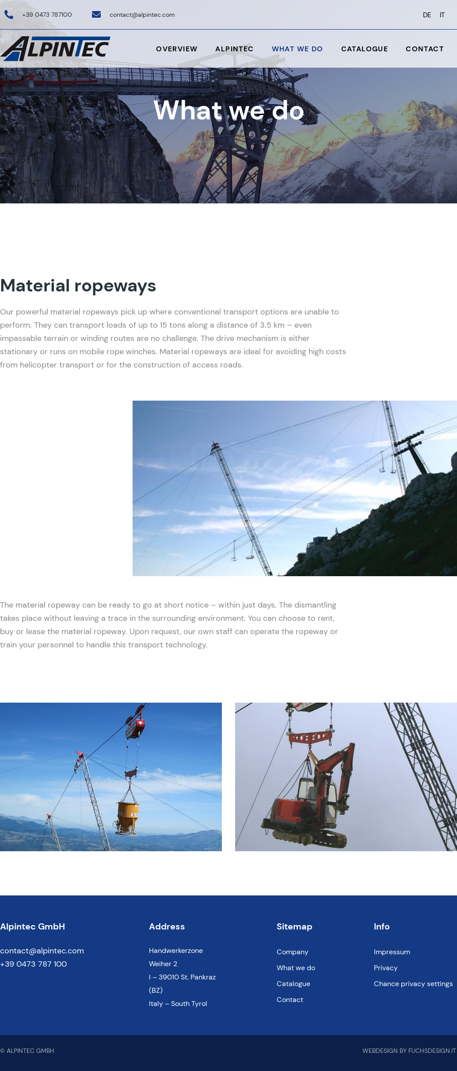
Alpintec (234, 49)
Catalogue (364, 49)
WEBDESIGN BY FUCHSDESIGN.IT (409, 1051)
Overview (177, 49)
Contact (425, 49)
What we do (298, 49)
